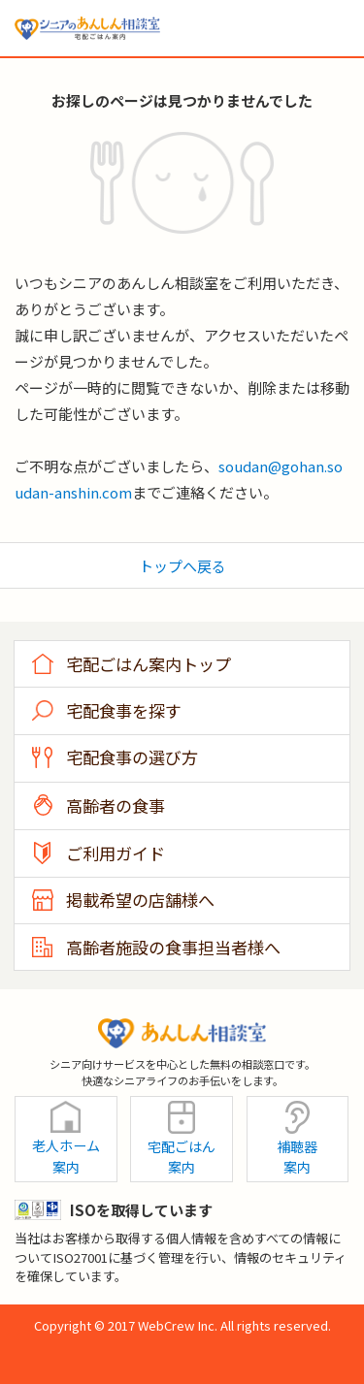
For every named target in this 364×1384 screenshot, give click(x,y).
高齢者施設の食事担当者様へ (173, 947)
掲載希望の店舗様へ (140, 899)
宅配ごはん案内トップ (148, 664)
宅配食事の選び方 (132, 757)
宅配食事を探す (124, 710)
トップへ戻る (182, 566)
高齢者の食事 (115, 805)
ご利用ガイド (115, 853)
